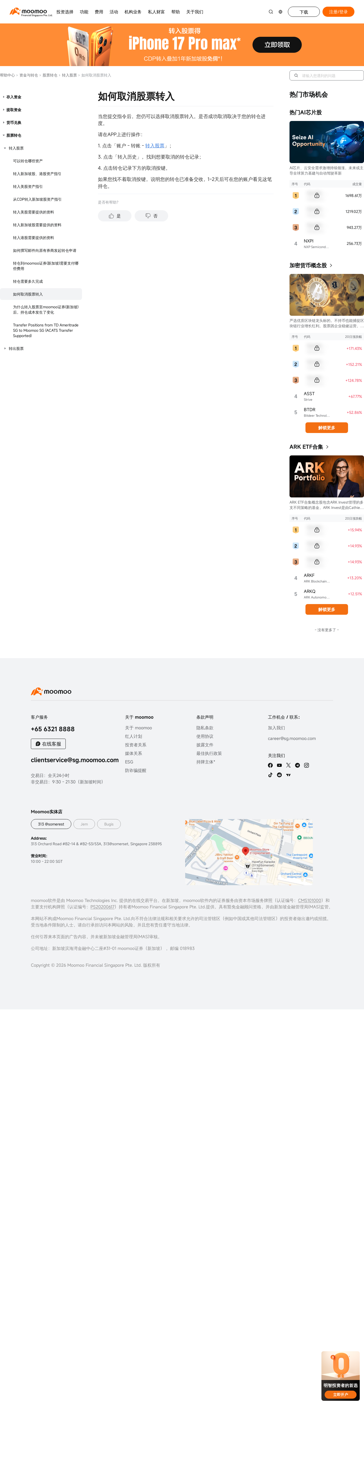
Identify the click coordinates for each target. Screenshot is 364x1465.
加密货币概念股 (308, 265)
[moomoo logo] (28, 11)
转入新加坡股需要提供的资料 (37, 224)
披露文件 (204, 745)
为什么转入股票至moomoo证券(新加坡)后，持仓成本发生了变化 (45, 309)
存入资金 (13, 96)
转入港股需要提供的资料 (33, 237)
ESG (129, 762)
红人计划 (133, 736)
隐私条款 (204, 728)
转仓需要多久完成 (28, 281)
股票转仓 (48, 75)
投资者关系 (135, 745)
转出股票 (16, 348)
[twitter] (288, 765)
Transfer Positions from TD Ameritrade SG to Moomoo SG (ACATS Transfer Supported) (45, 330)
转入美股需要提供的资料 (33, 212)
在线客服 (51, 743)
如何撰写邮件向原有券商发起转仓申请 (44, 250)
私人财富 (156, 12)
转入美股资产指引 (28, 186)
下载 (304, 12)
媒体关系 (133, 753)
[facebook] (270, 765)
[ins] (306, 765)
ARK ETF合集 (306, 446)
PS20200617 (102, 907)
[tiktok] (270, 774)
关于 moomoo (138, 728)
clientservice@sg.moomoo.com (75, 760)
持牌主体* (205, 762)
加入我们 (276, 728)
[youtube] (279, 765)
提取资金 (13, 109)
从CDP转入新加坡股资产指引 (37, 199)
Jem (84, 824)
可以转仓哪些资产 (28, 160)
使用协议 (204, 736)
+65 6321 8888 (53, 729)
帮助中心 (7, 75)
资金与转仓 (27, 75)
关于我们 (194, 12)
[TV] (288, 774)
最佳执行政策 (209, 753)
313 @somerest (51, 824)
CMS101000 (309, 900)
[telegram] (297, 765)
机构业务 (133, 12)
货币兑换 (13, 122)
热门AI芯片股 (305, 112)
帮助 (175, 12)
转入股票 (68, 75)
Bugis (109, 824)
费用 (99, 12)
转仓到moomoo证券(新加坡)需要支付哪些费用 (45, 266)
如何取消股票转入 (28, 294)
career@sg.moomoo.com (292, 738)
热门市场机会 (308, 94)
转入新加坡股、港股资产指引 (37, 173)
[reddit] (279, 774)
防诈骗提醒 (135, 770)
